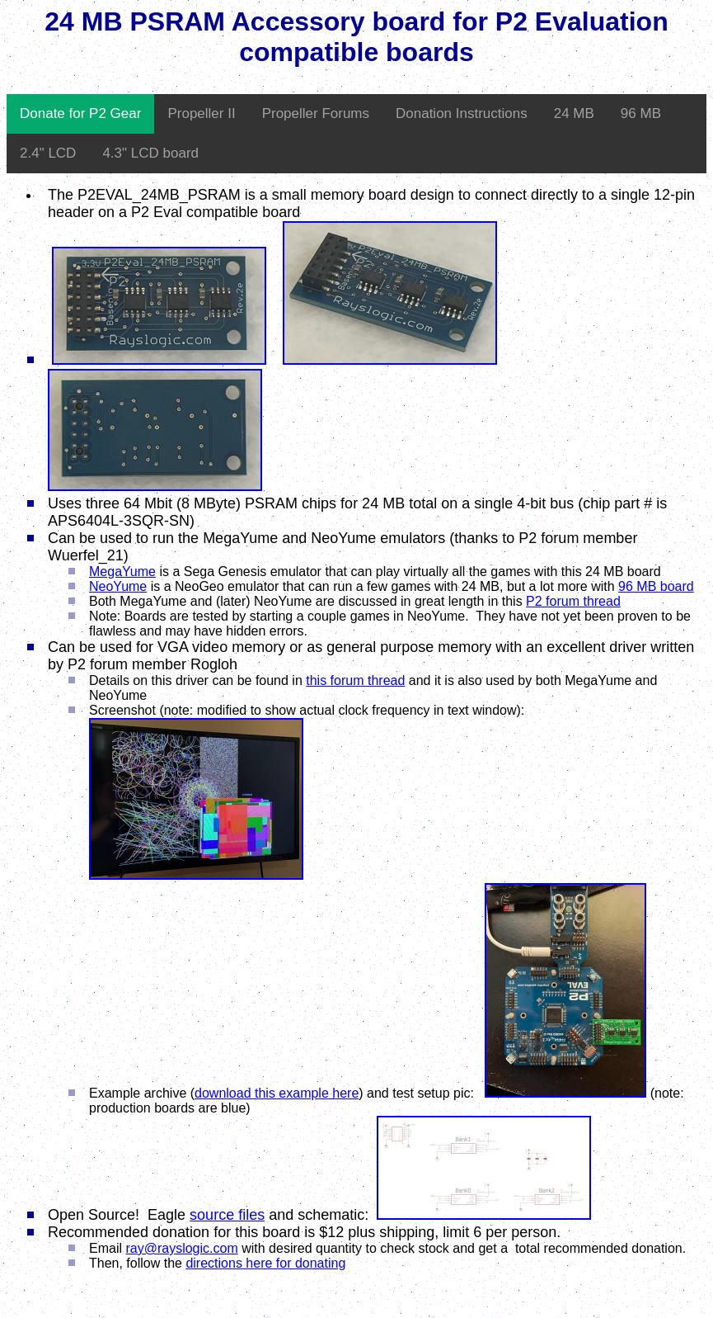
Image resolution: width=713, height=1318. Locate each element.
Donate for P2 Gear (80, 113)
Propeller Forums (315, 113)
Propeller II (201, 113)
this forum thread (355, 680)
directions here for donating (265, 1263)
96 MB (641, 113)
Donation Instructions (462, 113)
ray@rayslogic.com (181, 1248)
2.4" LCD (48, 153)
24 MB (574, 113)
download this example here (277, 1093)
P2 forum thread (573, 601)
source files (227, 1215)
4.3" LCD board (150, 153)
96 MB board (656, 586)
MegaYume (122, 572)
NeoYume (118, 586)
